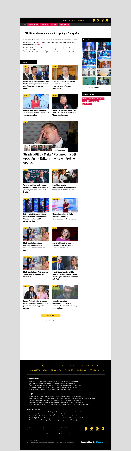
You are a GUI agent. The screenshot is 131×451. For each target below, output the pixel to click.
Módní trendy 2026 (56, 371)
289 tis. (94, 20)
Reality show (81, 371)
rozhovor (84, 98)
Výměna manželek (48, 367)
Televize (84, 101)
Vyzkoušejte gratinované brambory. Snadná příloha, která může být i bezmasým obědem (54, 415)
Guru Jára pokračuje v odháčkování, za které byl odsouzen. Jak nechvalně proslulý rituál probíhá (64, 305)
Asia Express (54, 24)
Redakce (29, 431)
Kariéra (29, 433)
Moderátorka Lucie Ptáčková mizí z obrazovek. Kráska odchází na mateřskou (35, 275)
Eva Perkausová (93, 101)
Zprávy (63, 20)
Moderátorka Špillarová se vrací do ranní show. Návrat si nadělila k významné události (36, 113)
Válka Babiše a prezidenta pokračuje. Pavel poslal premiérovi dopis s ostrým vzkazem (53, 382)
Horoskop (81, 20)
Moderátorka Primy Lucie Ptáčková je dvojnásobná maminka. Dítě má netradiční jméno (34, 247)
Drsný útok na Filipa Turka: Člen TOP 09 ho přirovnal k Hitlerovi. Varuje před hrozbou (64, 113)
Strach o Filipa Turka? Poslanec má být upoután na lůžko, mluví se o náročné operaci (49, 159)
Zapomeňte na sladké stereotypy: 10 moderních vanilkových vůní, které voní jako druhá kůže (56, 403)
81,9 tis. (102, 20)
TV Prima (38, 44)
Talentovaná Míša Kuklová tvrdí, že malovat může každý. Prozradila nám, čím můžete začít (55, 397)
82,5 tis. (106, 20)
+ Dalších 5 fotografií (59, 151)
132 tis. (98, 20)
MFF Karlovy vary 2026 (96, 371)
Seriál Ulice (35, 367)
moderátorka (100, 98)
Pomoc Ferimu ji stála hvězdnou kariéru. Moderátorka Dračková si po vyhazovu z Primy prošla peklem (35, 305)
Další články (51, 316)
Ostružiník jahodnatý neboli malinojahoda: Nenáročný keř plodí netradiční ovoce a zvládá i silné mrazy (58, 419)
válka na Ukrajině (33, 24)
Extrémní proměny (65, 24)
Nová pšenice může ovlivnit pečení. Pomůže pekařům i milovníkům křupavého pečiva (53, 417)
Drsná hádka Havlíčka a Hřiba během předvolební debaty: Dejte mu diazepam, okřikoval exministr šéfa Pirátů (65, 276)
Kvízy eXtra (95, 367)
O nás (28, 429)
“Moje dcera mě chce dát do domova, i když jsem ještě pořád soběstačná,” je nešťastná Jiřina (55, 401)
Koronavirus (92, 98)
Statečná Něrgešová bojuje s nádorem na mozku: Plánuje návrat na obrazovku (62, 246)
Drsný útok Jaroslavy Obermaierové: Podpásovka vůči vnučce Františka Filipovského (64, 188)
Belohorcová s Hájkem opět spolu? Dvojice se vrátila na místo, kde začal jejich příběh (53, 388)
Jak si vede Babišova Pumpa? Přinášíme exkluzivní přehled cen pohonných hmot (52, 384)
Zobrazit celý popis (28, 57)
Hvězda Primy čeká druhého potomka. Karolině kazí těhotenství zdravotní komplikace (64, 217)
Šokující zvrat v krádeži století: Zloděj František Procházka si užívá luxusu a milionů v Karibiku (56, 386)
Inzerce (45, 429)
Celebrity (72, 20)
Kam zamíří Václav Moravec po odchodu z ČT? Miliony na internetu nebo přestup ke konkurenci (63, 86)
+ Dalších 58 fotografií (94, 87)
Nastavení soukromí (64, 435)
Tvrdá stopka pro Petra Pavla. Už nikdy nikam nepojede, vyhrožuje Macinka (50, 390)
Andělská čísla (62, 367)
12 (53, 322)
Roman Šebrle (86, 104)
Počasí (44, 371)
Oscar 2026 (85, 367)
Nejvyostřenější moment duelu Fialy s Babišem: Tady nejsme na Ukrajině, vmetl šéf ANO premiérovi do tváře (35, 218)
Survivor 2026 (44, 24)
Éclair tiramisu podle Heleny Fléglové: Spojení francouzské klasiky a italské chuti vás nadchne (56, 413)
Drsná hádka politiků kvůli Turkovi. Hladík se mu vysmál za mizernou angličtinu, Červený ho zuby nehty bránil (36, 86)
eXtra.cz (52, 443)
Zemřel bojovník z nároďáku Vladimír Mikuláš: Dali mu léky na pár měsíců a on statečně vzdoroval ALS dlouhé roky (62, 399)
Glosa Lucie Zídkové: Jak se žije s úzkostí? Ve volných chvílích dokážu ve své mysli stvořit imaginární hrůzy (59, 405)
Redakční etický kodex (49, 431)
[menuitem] (64, 20)
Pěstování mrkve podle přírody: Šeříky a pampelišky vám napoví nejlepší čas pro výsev (54, 421)
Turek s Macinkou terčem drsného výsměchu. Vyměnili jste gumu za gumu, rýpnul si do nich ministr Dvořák (35, 189)
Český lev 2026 (35, 371)
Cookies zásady (63, 429)
